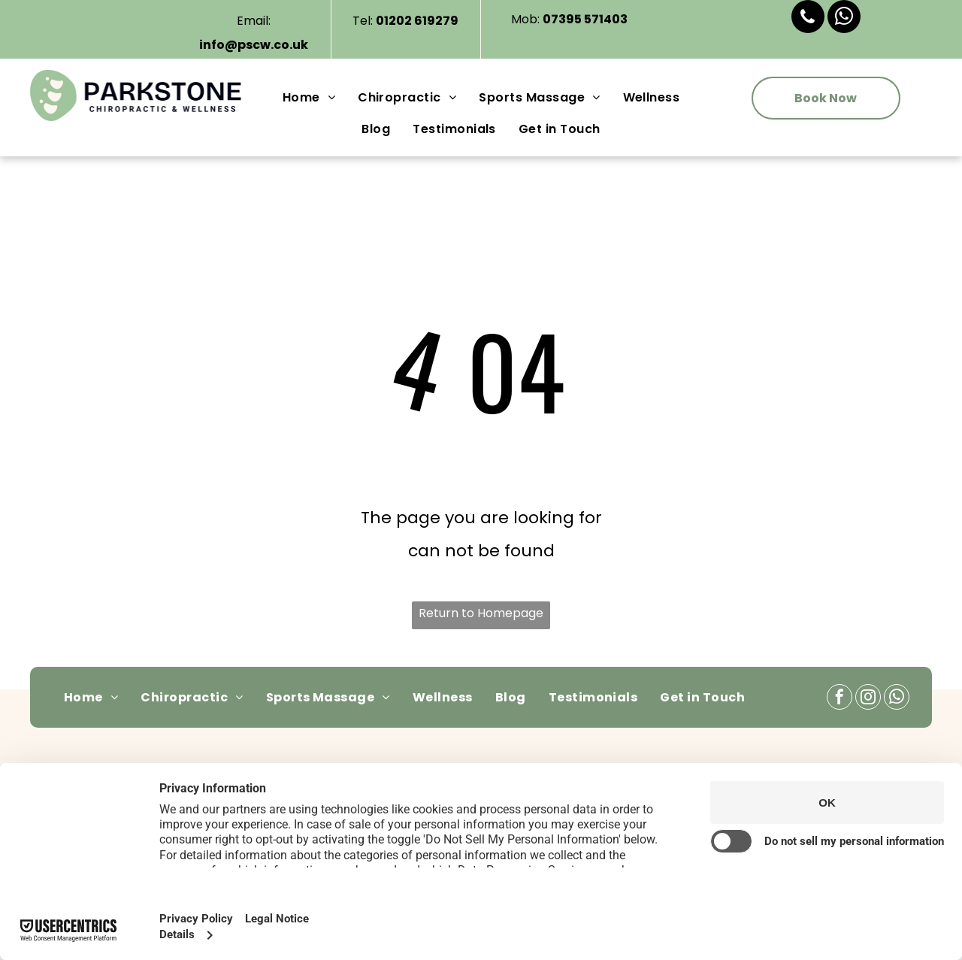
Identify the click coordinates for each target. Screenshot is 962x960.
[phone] (807, 18)
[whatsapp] (844, 18)
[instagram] (868, 698)
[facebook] (839, 698)
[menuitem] (308, 98)
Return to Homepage (481, 613)
